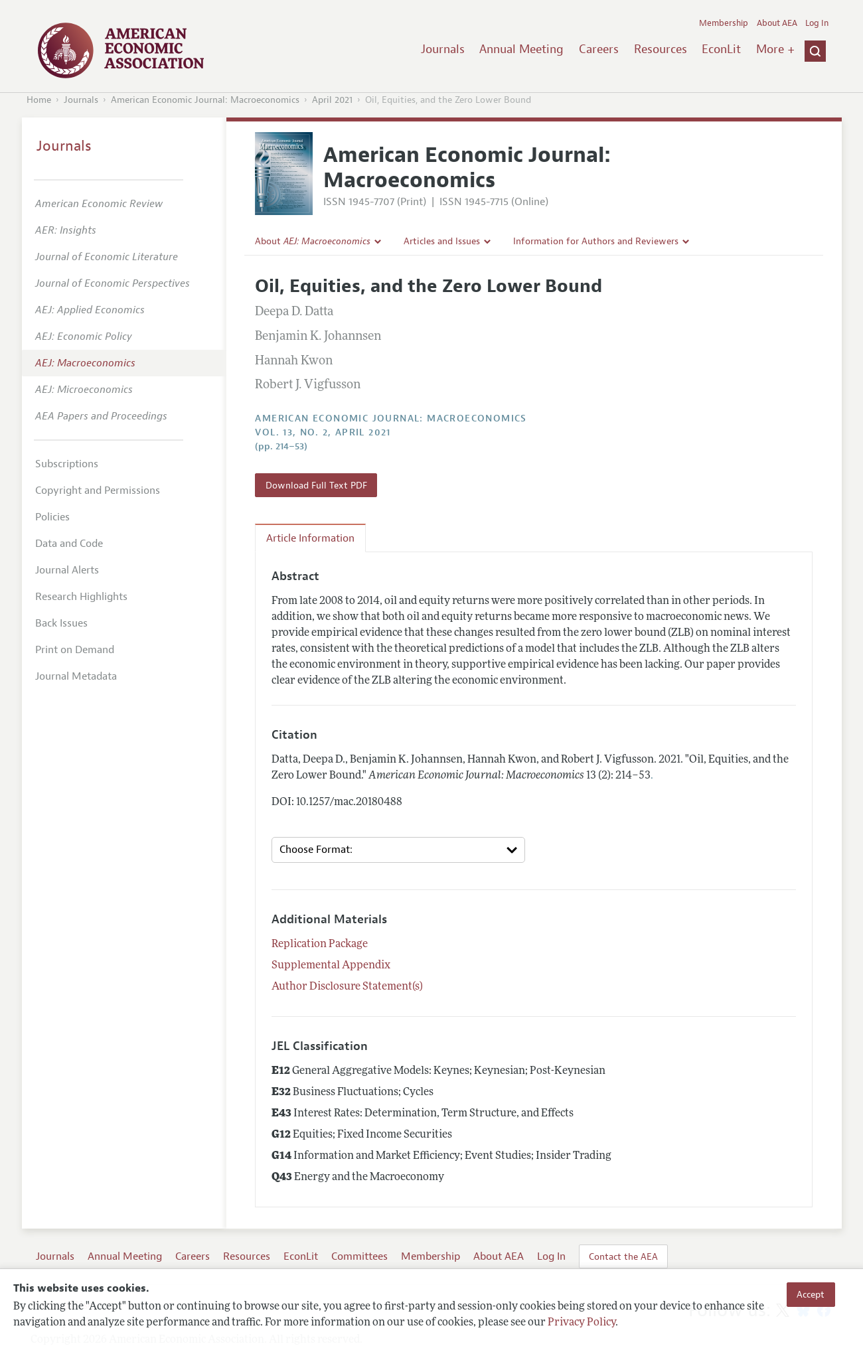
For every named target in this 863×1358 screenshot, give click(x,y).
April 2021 (332, 100)
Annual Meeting (521, 49)
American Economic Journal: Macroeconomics (205, 100)
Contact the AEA (623, 1256)
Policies (52, 517)
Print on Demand (74, 649)
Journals (443, 49)
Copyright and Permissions (97, 490)
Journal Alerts (67, 570)
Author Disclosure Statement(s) (347, 987)
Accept (810, 1294)
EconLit (721, 49)
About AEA (777, 23)
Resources (660, 49)
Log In (816, 23)
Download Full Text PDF (316, 485)
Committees (359, 1256)
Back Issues (61, 623)
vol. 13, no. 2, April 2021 (322, 432)
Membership (723, 23)
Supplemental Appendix (331, 965)
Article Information (310, 538)
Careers (599, 49)
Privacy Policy (581, 1323)
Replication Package (320, 944)
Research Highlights (81, 596)
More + (775, 49)
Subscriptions (66, 464)
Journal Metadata (76, 676)
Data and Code (69, 543)
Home (39, 100)
